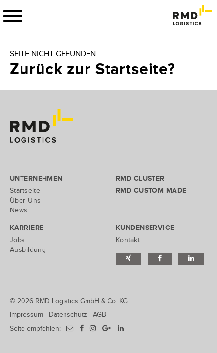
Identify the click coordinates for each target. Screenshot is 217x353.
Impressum (26, 315)
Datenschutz (68, 315)
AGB (99, 315)
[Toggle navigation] (12, 16)
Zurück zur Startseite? (92, 69)
